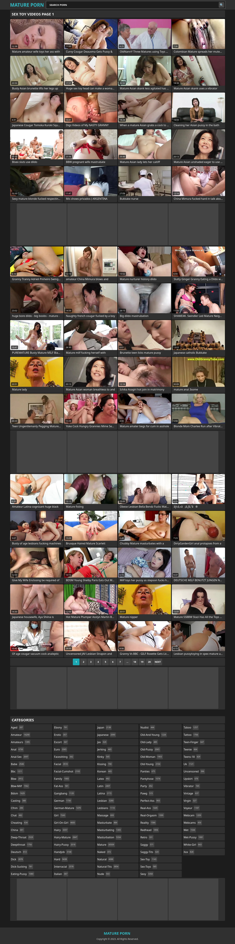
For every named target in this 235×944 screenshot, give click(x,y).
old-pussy (150, 749)
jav (102, 742)
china (17, 829)
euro (60, 749)
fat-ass (61, 786)
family (62, 778)
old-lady (149, 742)
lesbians (106, 808)
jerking (104, 749)
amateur (20, 734)
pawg (147, 793)
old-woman (151, 756)
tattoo (191, 734)
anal (17, 749)
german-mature (67, 808)
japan (104, 727)
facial (61, 764)
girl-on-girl (65, 822)
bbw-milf (20, 786)
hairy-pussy (65, 844)
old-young (150, 764)
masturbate (107, 822)
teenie (191, 749)
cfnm (17, 808)
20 (149, 661)
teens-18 (192, 756)
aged (17, 727)
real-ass (149, 808)
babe (18, 764)
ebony (61, 727)
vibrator (192, 786)
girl (60, 815)
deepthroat (22, 844)
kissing (104, 764)
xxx (189, 851)
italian (61, 873)
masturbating (109, 829)
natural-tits (108, 866)
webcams (193, 822)
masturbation (109, 837)
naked (104, 851)
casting (19, 800)
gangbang (64, 793)
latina (104, 793)
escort (61, 742)
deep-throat (22, 837)
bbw (17, 778)
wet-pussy (194, 837)
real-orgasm (152, 815)
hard (61, 859)
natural (105, 859)
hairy (61, 829)
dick (17, 859)
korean (105, 771)
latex (103, 778)
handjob (63, 851)
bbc (17, 771)
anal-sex (20, 756)
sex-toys (148, 866)
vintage (191, 793)
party (146, 786)
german (63, 800)
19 (142, 661)
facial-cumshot (67, 771)
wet (190, 829)
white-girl (193, 844)
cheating (19, 822)
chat (17, 815)
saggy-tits (149, 851)
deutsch (19, 851)
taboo (191, 727)
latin (104, 786)
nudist (147, 727)
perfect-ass (150, 800)
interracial (64, 866)
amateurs (21, 742)
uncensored (194, 771)
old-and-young (153, 734)
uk (189, 764)
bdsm (18, 793)
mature (106, 844)
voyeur (192, 808)
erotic (60, 734)
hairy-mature (66, 837)
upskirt (191, 778)
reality (148, 822)
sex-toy (148, 859)
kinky (103, 756)
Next (158, 661)
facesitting (64, 756)
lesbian (105, 800)
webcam (193, 815)
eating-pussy (22, 873)
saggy (147, 844)
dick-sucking (22, 866)
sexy (147, 873)
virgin (190, 800)
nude (103, 873)
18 (134, 661)
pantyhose (150, 778)
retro (146, 837)
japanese (106, 734)
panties (148, 771)
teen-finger (194, 742)
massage (106, 815)
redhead (149, 829)
